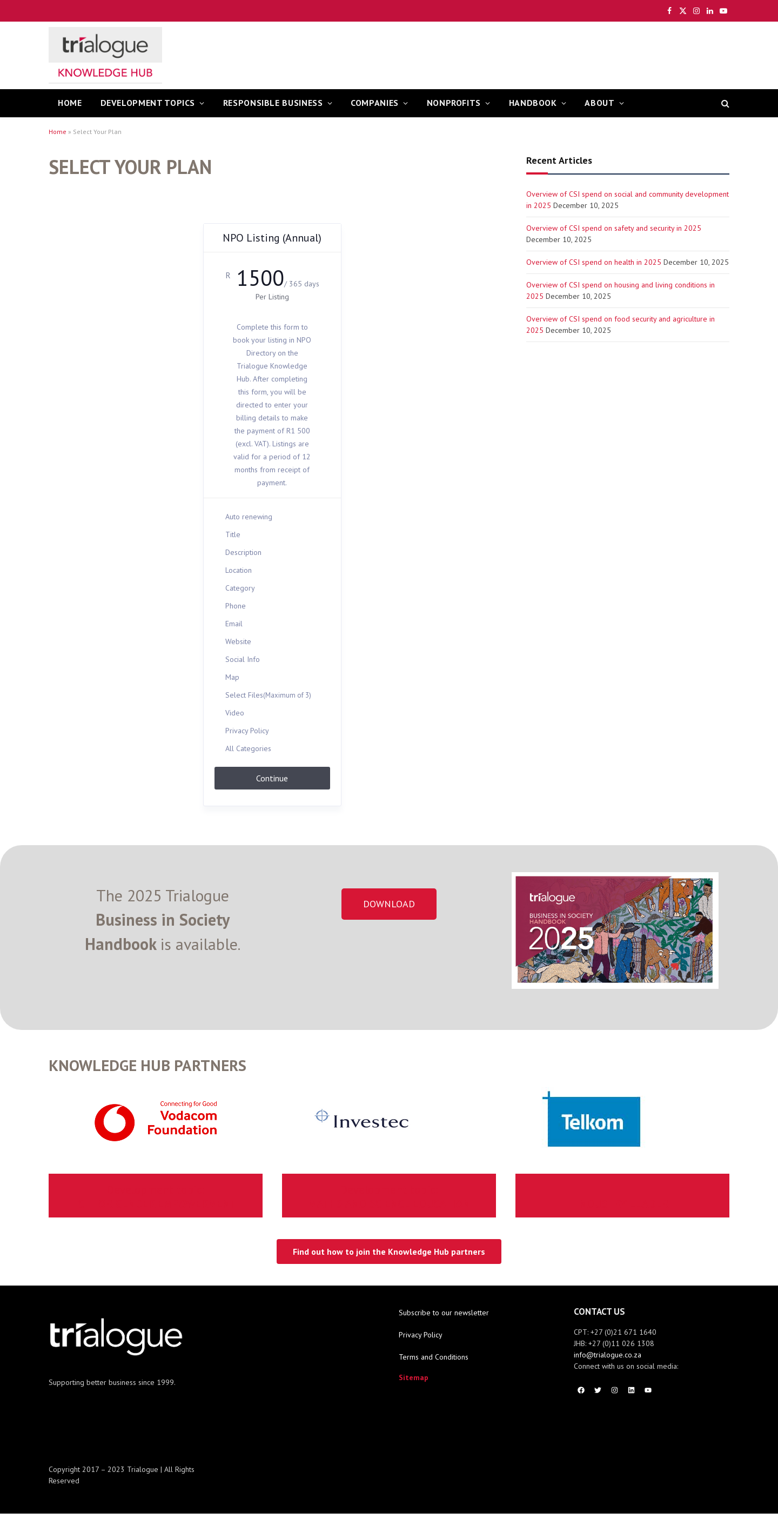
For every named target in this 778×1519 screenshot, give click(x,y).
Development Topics (148, 102)
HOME (70, 102)
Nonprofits (454, 102)
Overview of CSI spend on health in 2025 (593, 262)
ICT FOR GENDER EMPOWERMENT (156, 1196)
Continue (272, 778)
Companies (375, 102)
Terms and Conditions (433, 1357)
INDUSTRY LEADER (622, 1203)
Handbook (533, 102)
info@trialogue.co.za (607, 1355)
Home (57, 132)
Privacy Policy (420, 1335)
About (599, 102)
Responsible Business (273, 102)
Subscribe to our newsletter (444, 1312)
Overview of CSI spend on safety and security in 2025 (613, 228)
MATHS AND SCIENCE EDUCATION (389, 1196)
